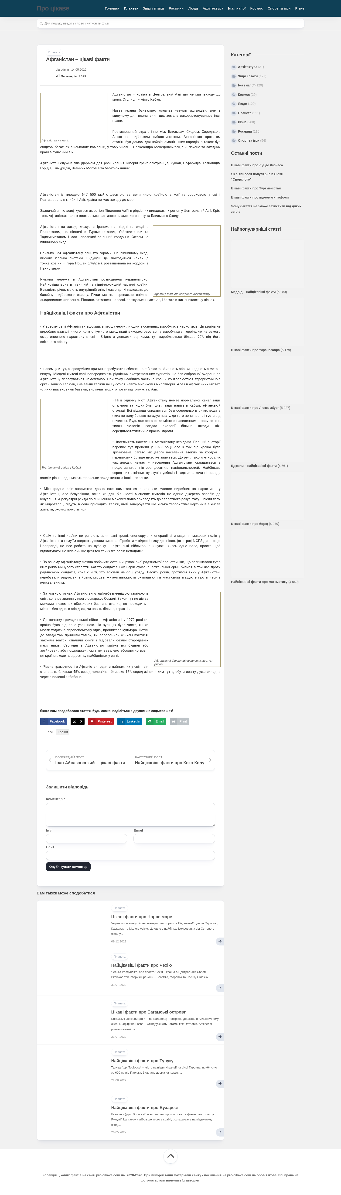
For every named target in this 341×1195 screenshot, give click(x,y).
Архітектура (213, 8)
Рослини (176, 8)
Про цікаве (53, 8)
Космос (256, 8)
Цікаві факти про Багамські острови (149, 1012)
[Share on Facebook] (53, 721)
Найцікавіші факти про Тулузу (142, 1060)
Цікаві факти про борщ (249, 524)
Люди (193, 8)
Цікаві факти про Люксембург (255, 408)
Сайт (50, 847)
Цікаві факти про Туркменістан (256, 188)
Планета (131, 8)
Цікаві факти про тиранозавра (255, 350)
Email (138, 830)
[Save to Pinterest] (101, 721)
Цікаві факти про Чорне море (141, 916)
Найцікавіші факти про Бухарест (145, 1107)
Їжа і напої (237, 8)
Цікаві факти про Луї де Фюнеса (257, 165)
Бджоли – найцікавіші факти (254, 466)
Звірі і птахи (153, 8)
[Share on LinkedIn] (130, 721)
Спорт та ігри (279, 8)
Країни (63, 732)
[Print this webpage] (179, 721)
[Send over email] (156, 721)
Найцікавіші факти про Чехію (141, 965)
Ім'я (49, 830)
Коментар (55, 799)
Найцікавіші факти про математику (259, 582)
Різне (299, 8)
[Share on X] (77, 721)
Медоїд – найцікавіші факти (253, 292)
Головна (112, 8)
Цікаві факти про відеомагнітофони (260, 197)
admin (65, 69)
